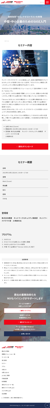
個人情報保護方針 (16, 398)
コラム (3, 366)
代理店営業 (5, 378)
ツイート (6, 41)
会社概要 (4, 394)
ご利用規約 (6, 398)
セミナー (4, 363)
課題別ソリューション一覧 (8, 354)
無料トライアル (40, 2)
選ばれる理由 (5, 351)
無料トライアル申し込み (8, 388)
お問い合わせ (42, 2)
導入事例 (4, 360)
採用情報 (4, 381)
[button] (47, 2)
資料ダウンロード (25, 146)
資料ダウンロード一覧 (43, 2)
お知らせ (4, 369)
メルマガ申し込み (6, 391)
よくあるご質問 (6, 375)
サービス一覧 (5, 357)
